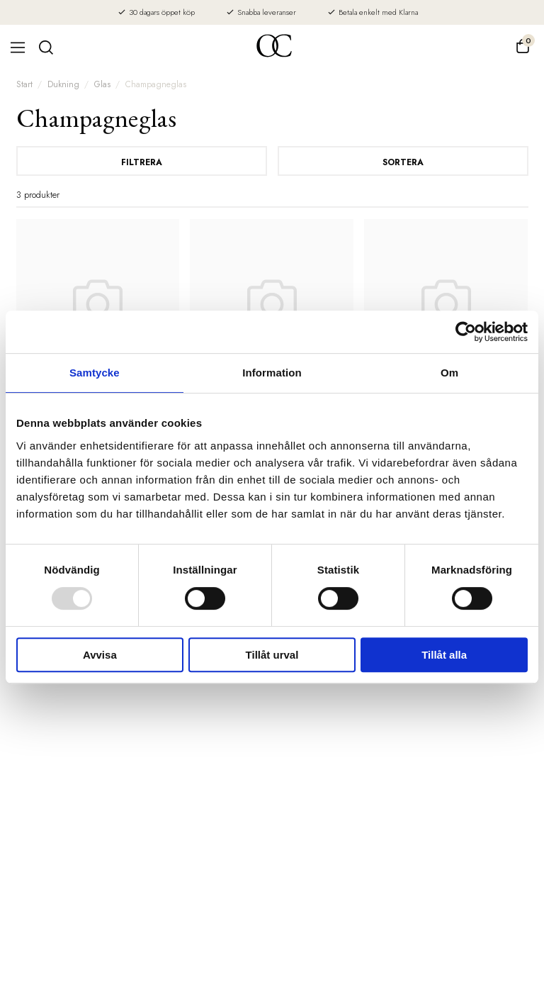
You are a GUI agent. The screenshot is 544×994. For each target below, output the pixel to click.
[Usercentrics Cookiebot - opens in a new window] (466, 331)
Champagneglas (155, 84)
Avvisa (100, 655)
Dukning (63, 84)
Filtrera (141, 162)
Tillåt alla (444, 655)
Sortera (403, 162)
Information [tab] (272, 373)
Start (24, 84)
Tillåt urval (272, 655)
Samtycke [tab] (94, 373)
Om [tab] (449, 373)
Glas (102, 84)
